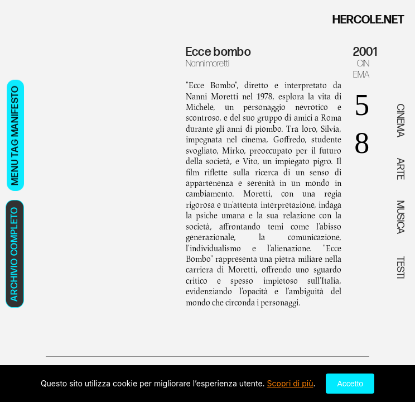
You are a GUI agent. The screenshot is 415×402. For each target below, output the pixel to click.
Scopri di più (290, 383)
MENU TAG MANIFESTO (15, 135)
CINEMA (361, 69)
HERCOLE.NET (368, 20)
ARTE (400, 169)
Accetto (350, 383)
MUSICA (400, 217)
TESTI (400, 267)
